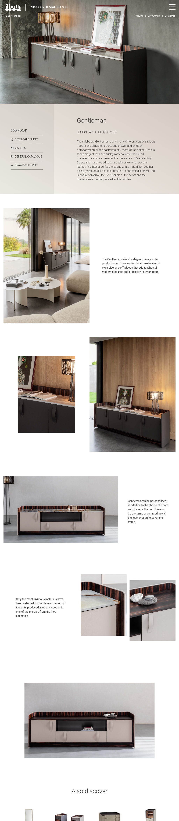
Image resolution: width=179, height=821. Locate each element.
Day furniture (154, 16)
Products (139, 16)
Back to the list (12, 16)
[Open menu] (172, 7)
